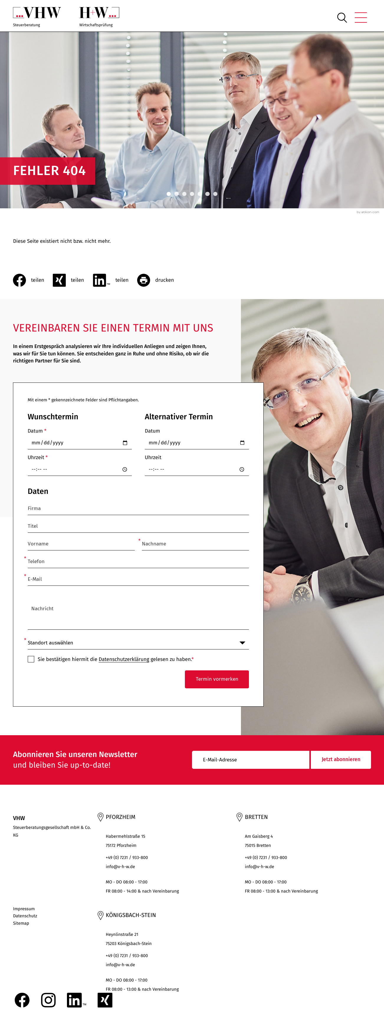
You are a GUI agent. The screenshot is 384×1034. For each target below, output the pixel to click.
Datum (37, 431)
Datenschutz (25, 915)
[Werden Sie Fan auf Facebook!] (22, 1000)
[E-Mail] (250, 760)
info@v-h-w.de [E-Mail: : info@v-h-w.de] (120, 866)
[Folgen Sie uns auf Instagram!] (48, 1000)
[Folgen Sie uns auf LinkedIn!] (76, 1000)
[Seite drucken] (160, 280)
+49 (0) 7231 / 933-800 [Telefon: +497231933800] (127, 857)
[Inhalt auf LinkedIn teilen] (115, 280)
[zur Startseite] (37, 17)
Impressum (24, 908)
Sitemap (21, 923)
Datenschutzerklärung (124, 659)
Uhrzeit (38, 457)
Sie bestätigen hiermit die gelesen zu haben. (116, 659)
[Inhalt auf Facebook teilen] (33, 280)
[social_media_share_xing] (73, 280)
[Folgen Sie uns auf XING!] (105, 1000)
